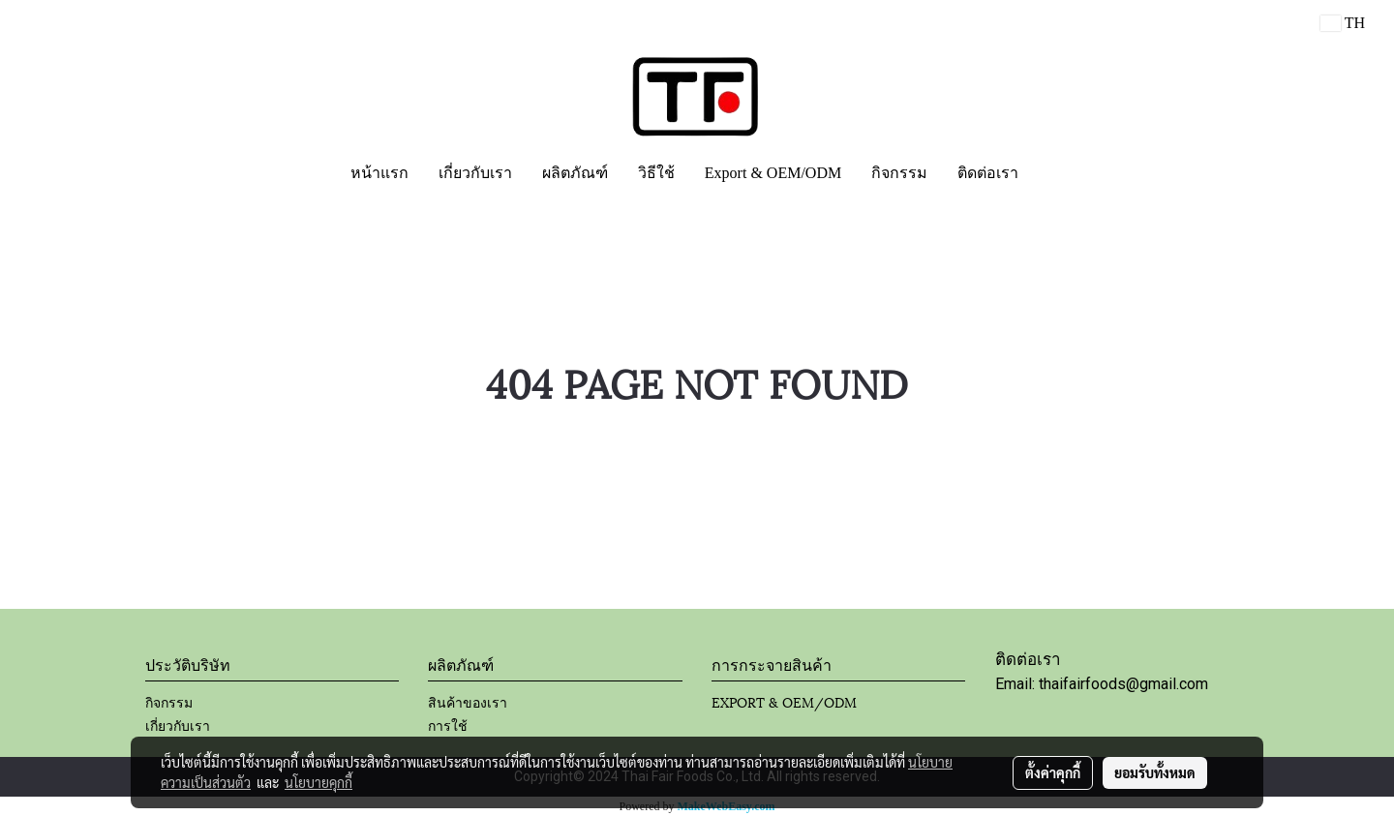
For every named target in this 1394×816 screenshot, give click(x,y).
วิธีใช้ (656, 173)
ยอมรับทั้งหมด (1155, 772)
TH (1342, 23)
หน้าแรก (379, 173)
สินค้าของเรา (467, 701)
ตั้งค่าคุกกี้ (1052, 772)
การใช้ (448, 724)
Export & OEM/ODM (773, 173)
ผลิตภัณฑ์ (575, 173)
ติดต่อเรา (987, 173)
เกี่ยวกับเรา (475, 173)
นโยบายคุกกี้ (318, 782)
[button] (1050, 173)
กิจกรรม (899, 173)
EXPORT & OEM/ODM (784, 701)
